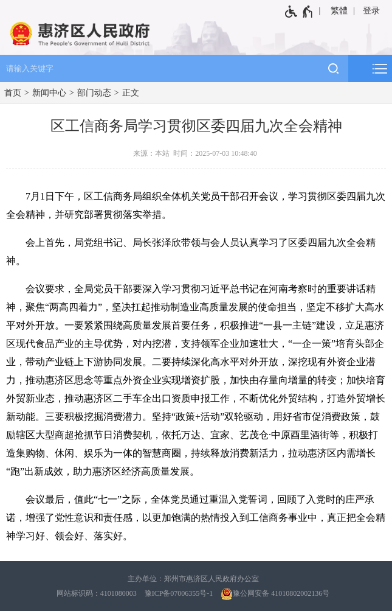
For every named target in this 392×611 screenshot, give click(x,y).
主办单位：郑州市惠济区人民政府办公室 (193, 578)
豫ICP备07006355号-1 (179, 593)
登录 (371, 10)
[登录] (372, 10)
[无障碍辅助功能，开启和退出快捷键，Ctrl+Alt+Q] (299, 11)
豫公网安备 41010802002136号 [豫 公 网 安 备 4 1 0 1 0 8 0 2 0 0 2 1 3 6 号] (275, 594)
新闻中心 (49, 92)
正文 (130, 92)
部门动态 (94, 92)
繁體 (339, 10)
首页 (12, 92)
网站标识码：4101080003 (97, 593)
